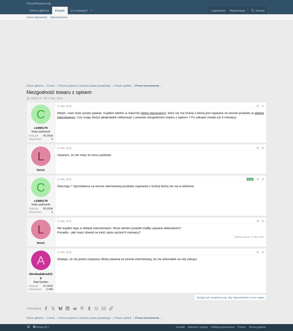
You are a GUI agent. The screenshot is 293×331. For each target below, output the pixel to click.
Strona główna (39, 10)
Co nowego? (79, 10)
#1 (263, 106)
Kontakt (180, 327)
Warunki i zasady (198, 327)
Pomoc (242, 327)
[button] (91, 10)
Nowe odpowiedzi (36, 17)
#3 (263, 179)
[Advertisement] (146, 51)
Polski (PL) (41, 327)
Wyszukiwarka (58, 17)
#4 (263, 221)
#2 (263, 148)
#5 (263, 252)
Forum (60, 10)
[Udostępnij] (257, 106)
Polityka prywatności (223, 327)
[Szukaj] (258, 10)
